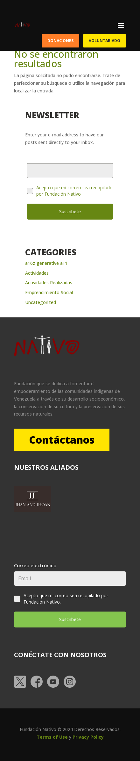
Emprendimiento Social (49, 292)
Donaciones (60, 40)
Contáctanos (61, 439)
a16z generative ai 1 (46, 263)
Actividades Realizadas (48, 282)
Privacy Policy (88, 737)
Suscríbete (70, 211)
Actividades (37, 273)
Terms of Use (52, 737)
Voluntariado (104, 40)
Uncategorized (40, 302)
